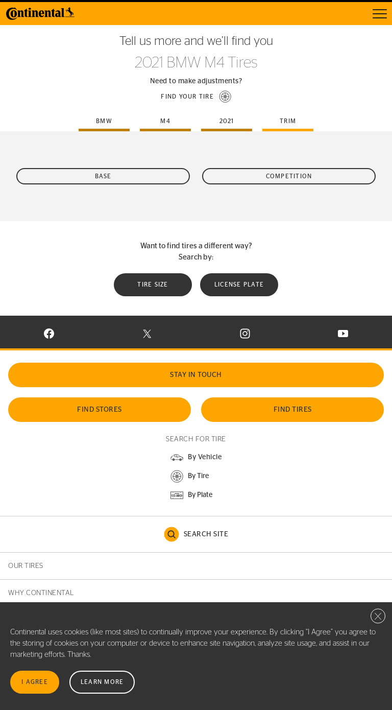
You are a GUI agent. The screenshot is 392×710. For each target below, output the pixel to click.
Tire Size (152, 284)
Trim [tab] (288, 121)
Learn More (102, 682)
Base (103, 176)
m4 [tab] (165, 121)
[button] (196, 96)
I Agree (34, 682)
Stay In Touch (196, 374)
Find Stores (99, 409)
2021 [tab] (226, 121)
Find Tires (293, 409)
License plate (239, 284)
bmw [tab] (104, 121)
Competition (289, 176)
